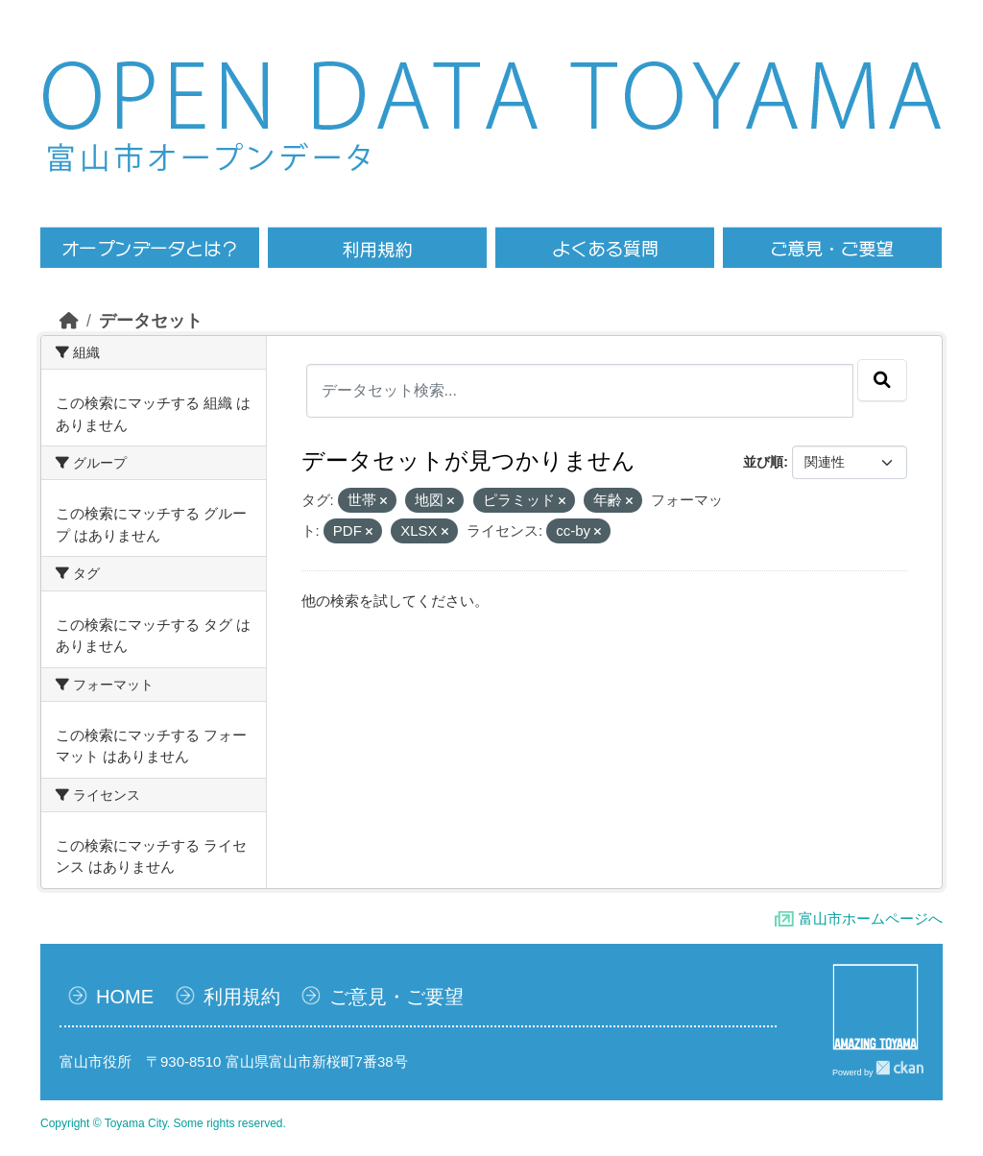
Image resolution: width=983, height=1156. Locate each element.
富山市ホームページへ (871, 918)
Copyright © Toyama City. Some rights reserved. (163, 1123)
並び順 (763, 462)
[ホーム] (69, 320)
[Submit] (882, 380)
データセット (151, 320)
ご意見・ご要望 (396, 996)
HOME (125, 996)
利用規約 (242, 996)
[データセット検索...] (580, 391)
